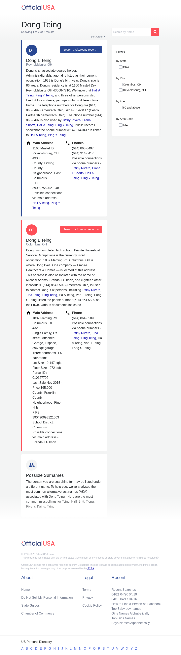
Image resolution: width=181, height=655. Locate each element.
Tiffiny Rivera (71, 120)
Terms (87, 589)
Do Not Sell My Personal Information (47, 597)
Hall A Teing (45, 125)
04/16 (133, 599)
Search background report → (81, 49)
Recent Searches (123, 589)
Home (25, 589)
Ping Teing (49, 295)
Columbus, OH (132, 84)
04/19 (133, 594)
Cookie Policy (92, 605)
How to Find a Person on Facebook (136, 604)
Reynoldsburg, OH (134, 90)
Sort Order (97, 36)
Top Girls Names (123, 618)
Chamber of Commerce (37, 613)
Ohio (126, 67)
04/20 (124, 594)
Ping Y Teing (44, 95)
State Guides (30, 605)
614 (125, 125)
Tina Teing (33, 295)
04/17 (124, 599)
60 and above (131, 107)
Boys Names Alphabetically (130, 623)
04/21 (115, 594)
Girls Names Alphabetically (130, 613)
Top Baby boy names (126, 608)
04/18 (115, 599)
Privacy (88, 597)
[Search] (131, 32)
